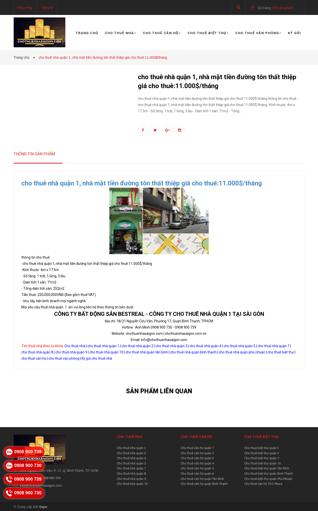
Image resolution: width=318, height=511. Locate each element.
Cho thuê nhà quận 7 (131, 468)
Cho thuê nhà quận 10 (132, 484)
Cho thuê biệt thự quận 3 (261, 453)
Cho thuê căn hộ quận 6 (197, 473)
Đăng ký (47, 7)
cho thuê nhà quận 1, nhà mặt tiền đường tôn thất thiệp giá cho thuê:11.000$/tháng (141, 183)
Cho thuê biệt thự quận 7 (261, 458)
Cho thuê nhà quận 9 (131, 479)
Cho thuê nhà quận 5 (131, 463)
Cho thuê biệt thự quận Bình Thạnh (268, 473)
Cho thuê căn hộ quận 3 (197, 458)
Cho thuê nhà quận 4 (131, 458)
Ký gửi (294, 33)
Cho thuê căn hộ (162, 33)
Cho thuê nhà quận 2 (131, 448)
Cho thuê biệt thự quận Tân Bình (266, 468)
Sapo (43, 507)
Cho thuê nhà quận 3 (131, 453)
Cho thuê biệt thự (208, 33)
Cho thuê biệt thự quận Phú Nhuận (268, 479)
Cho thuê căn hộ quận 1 (197, 448)
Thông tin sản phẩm (34, 154)
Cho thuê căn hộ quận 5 (197, 468)
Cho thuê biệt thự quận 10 (262, 463)
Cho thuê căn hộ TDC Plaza (263, 484)
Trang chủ (87, 33)
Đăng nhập (25, 7)
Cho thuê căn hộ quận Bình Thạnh (204, 484)
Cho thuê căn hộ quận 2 (197, 453)
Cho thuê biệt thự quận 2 (261, 448)
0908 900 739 (50, 478)
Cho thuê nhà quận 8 (131, 473)
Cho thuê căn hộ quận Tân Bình (202, 479)
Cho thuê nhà (120, 33)
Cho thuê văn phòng (258, 33)
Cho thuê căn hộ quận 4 (197, 463)
